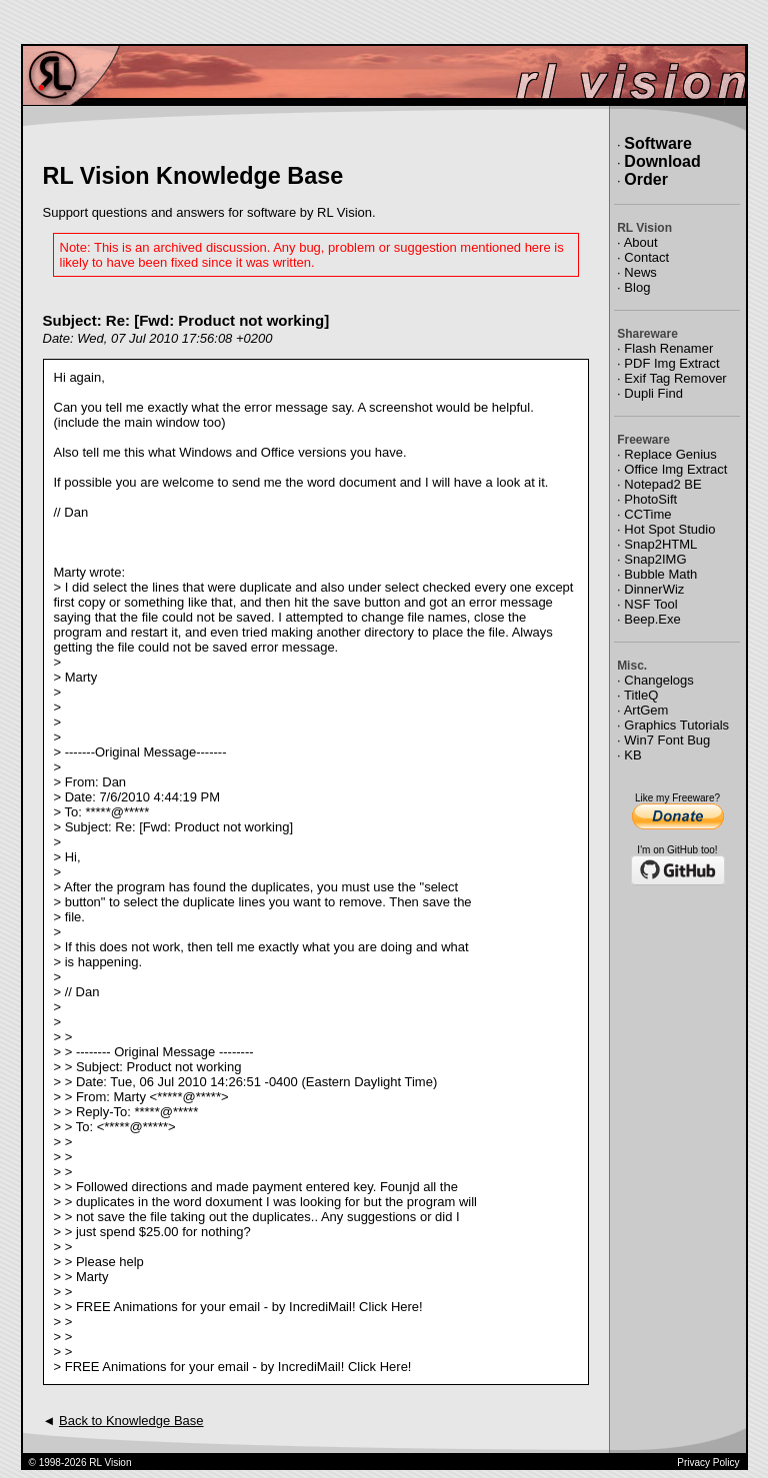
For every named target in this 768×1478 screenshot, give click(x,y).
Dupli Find (653, 393)
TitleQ (641, 695)
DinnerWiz (654, 589)
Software (658, 143)
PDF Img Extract (671, 363)
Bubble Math (660, 574)
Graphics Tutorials (676, 725)
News (640, 272)
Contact (646, 257)
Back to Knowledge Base (131, 1420)
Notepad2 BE (662, 484)
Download (662, 161)
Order (646, 179)
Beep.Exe (652, 619)
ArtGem (646, 710)
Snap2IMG (655, 559)
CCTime (647, 514)
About (641, 242)
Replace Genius (670, 454)
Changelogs (658, 680)
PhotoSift (650, 499)
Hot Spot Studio (669, 529)
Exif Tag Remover (675, 378)
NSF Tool (650, 604)
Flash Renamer (668, 348)
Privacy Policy (708, 1462)
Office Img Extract (675, 469)
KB (632, 754)
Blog (637, 287)
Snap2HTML (660, 544)
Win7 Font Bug (667, 740)
